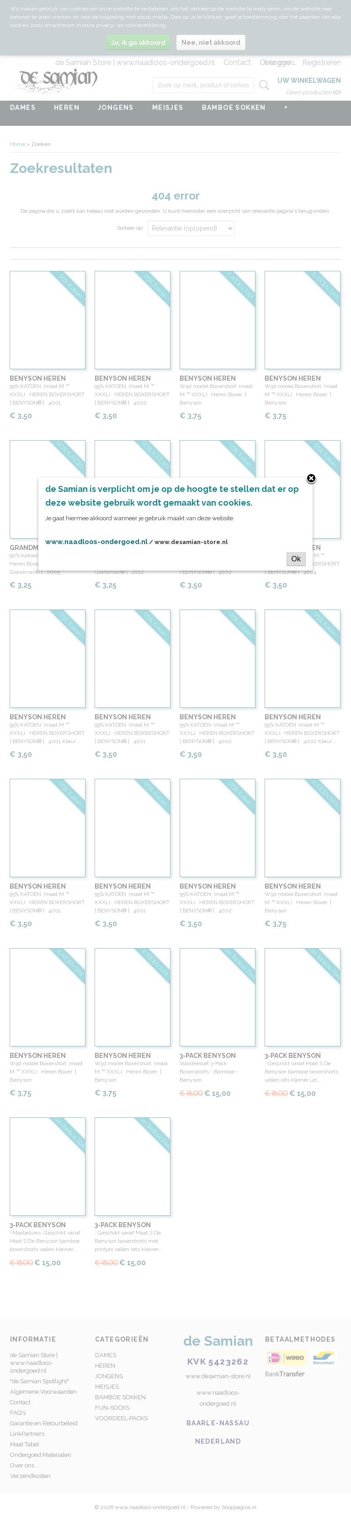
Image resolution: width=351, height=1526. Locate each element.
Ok (296, 559)
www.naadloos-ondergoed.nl (96, 542)
